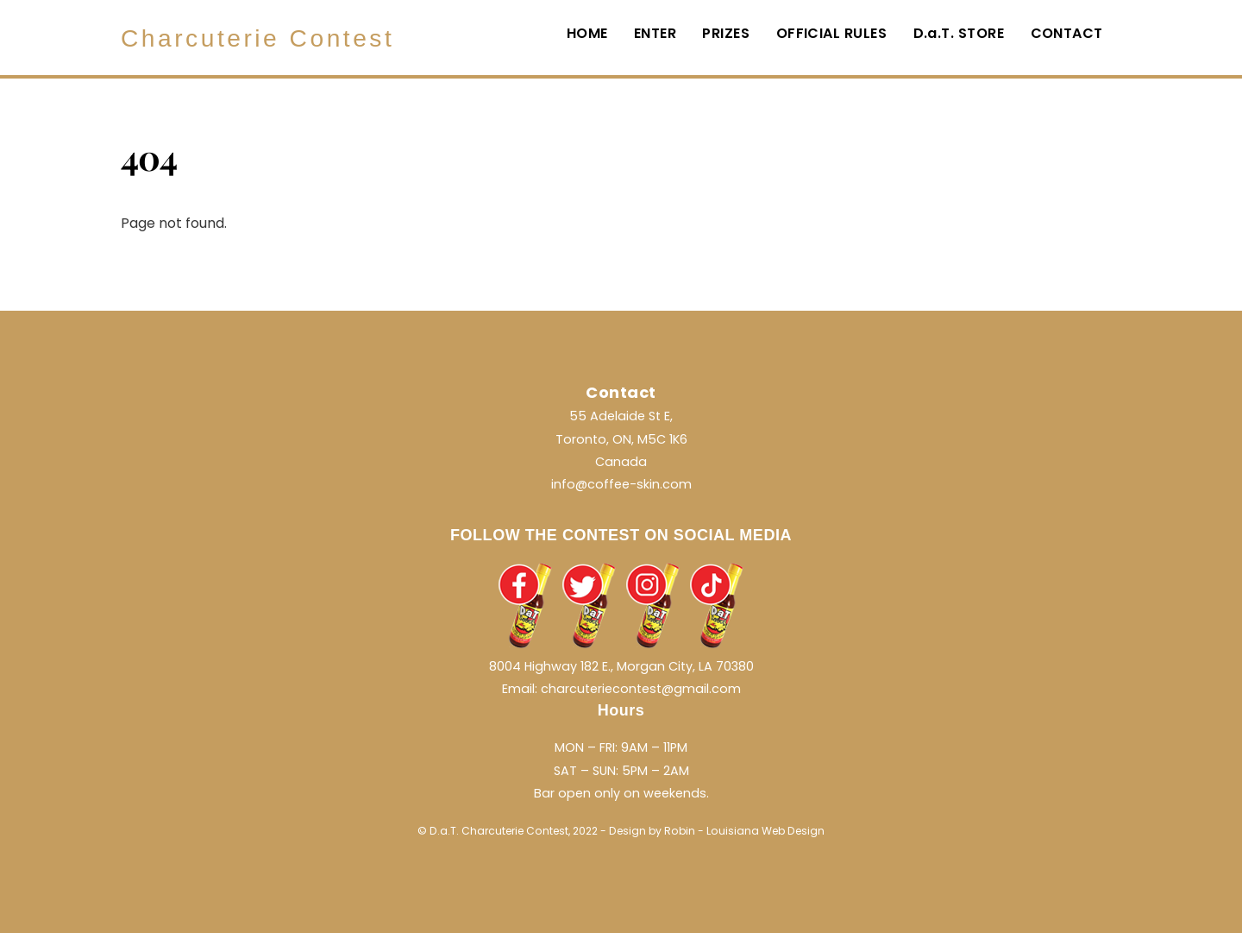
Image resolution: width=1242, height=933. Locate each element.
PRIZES (726, 33)
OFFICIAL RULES (832, 33)
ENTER (655, 33)
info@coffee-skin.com (621, 484)
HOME (587, 33)
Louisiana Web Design (765, 830)
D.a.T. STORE (959, 33)
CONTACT (1067, 33)
